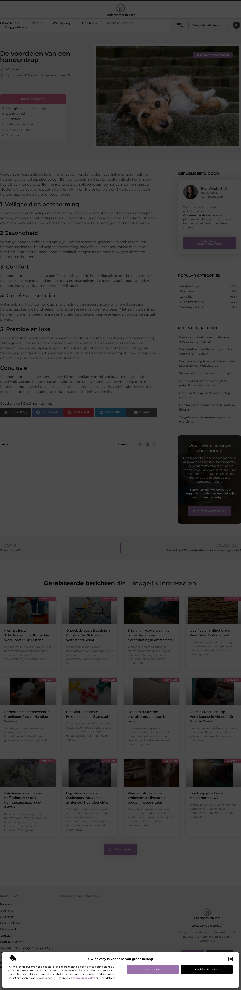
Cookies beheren (207, 969)
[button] (231, 959)
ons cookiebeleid (81, 977)
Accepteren (153, 969)
